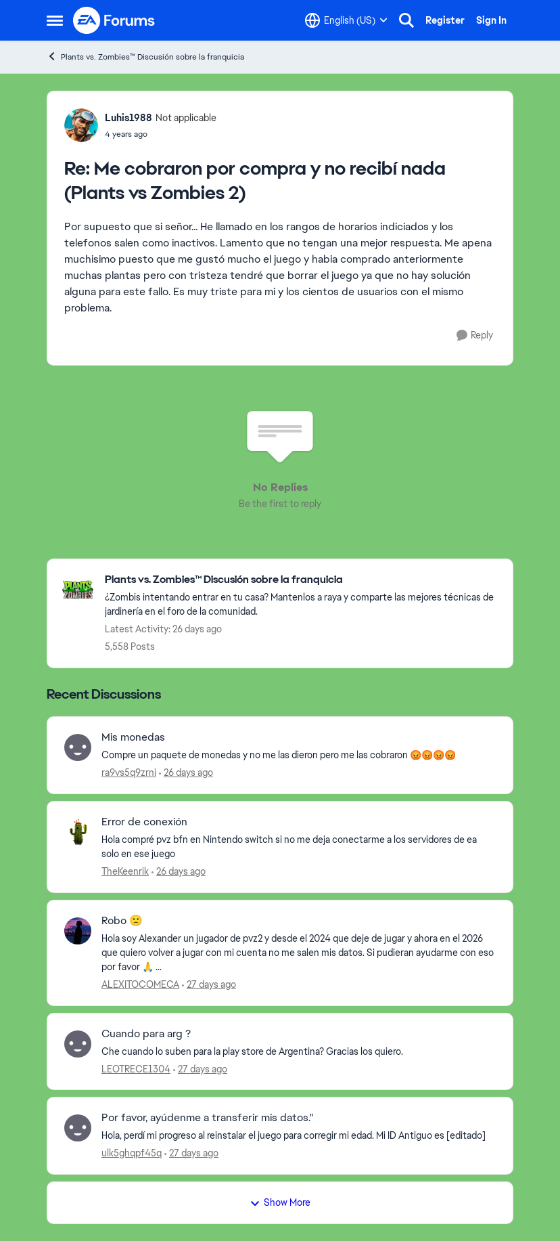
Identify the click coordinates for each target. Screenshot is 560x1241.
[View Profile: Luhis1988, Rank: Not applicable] (81, 125)
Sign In (491, 20)
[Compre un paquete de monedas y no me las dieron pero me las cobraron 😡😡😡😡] (298, 755)
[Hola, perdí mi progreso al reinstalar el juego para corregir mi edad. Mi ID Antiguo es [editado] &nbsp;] (298, 1136)
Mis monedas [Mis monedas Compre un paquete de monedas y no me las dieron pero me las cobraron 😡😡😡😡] (133, 737)
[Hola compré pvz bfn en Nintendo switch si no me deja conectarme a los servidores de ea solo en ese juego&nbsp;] (298, 847)
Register (445, 20)
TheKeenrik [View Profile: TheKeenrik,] (125, 871)
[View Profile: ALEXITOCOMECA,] (77, 930)
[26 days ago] (186, 773)
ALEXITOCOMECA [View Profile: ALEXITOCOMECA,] (140, 984)
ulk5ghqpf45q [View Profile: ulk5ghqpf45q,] (131, 1153)
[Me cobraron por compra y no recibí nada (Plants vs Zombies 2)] (160, 134)
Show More (280, 1202)
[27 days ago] (209, 985)
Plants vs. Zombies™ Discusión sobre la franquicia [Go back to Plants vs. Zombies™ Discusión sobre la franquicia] (145, 56)
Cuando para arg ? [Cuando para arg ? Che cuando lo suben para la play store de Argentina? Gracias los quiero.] (146, 1034)
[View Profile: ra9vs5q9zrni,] (77, 747)
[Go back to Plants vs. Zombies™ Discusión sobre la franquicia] (302, 580)
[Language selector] (346, 20)
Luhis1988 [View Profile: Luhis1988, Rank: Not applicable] (128, 118)
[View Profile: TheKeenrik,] (77, 832)
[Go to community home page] (114, 20)
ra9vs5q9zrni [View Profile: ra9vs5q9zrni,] (128, 772)
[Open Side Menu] (55, 20)
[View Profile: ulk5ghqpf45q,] (77, 1127)
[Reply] (475, 335)
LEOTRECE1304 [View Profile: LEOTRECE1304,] (135, 1068)
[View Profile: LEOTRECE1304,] (77, 1044)
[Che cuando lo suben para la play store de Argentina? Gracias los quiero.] (298, 1051)
